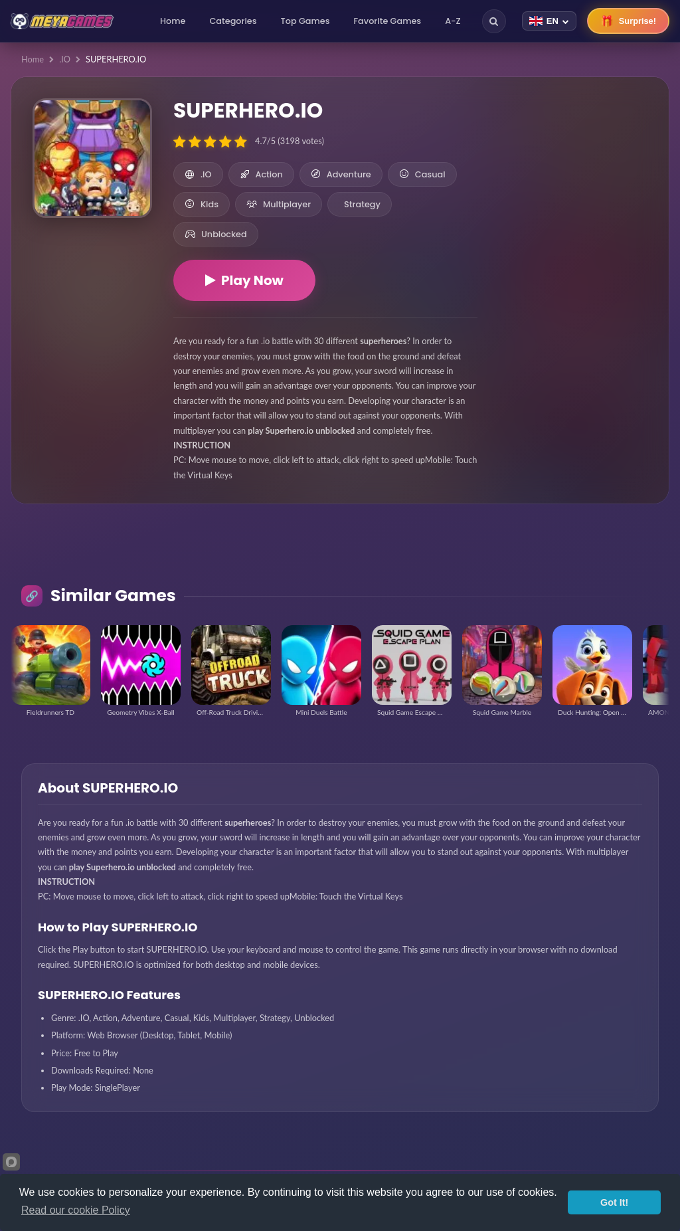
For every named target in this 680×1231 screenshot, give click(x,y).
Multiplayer (278, 204)
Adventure (341, 174)
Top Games (305, 21)
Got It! (614, 1202)
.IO (64, 59)
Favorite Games (388, 21)
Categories (232, 21)
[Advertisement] (573, 172)
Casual (422, 174)
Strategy (362, 204)
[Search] (494, 21)
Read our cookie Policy (75, 1210)
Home (172, 21)
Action (261, 174)
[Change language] (549, 21)
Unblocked (216, 234)
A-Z (453, 21)
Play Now (244, 280)
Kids (201, 204)
